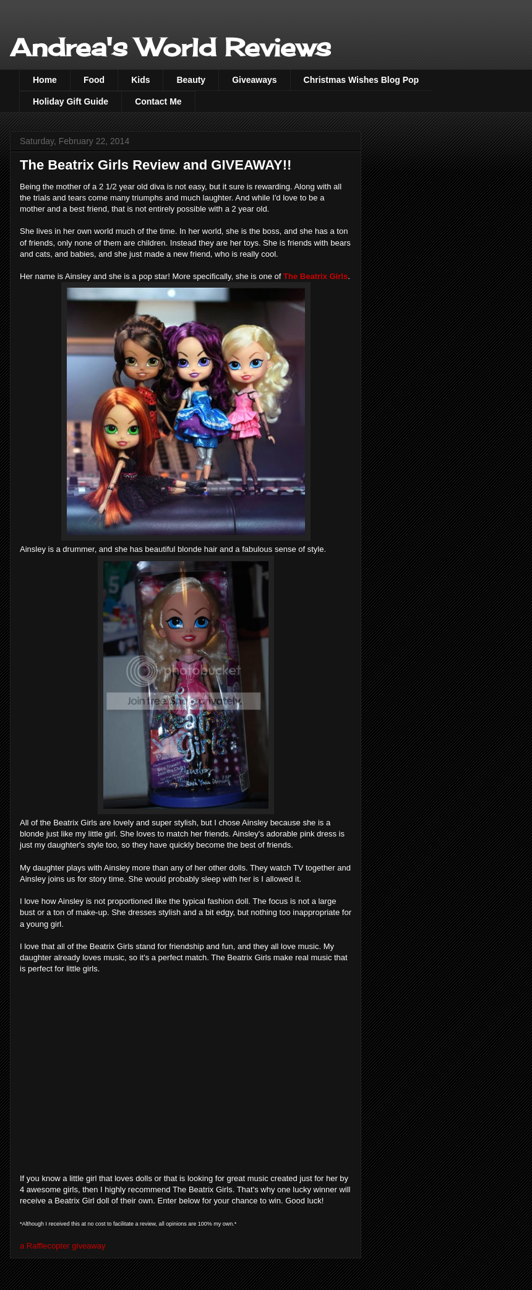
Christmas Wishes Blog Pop (361, 80)
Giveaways (254, 80)
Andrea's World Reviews (170, 47)
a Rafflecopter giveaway (63, 1245)
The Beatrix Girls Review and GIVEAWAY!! (155, 165)
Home (45, 80)
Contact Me (158, 101)
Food (94, 80)
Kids (140, 80)
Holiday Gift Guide (70, 101)
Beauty (190, 80)
